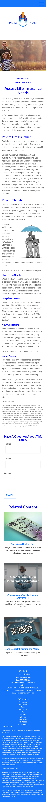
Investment (23, 705)
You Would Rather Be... (23, 544)
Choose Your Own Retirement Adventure (23, 596)
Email (8, 458)
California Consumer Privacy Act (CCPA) (21, 760)
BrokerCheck (6, 732)
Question (8, 473)
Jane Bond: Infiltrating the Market (23, 649)
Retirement (23, 702)
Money (23, 714)
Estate (23, 707)
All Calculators (23, 724)
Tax (23, 712)
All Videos (23, 722)
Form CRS (9, 726)
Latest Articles (23, 719)
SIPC (41, 774)
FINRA (37, 774)
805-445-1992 (23, 36)
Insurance (23, 710)
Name (8, 444)
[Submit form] (10, 495)
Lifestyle (23, 717)
